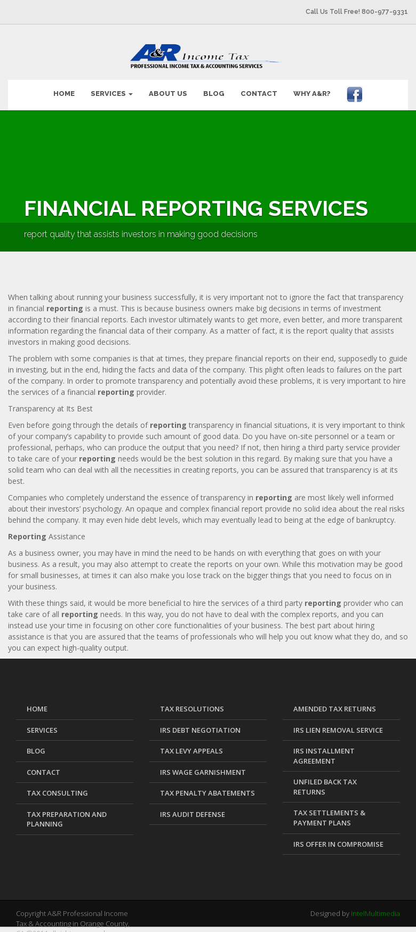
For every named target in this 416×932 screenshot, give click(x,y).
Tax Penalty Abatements (207, 786)
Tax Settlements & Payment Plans (329, 811)
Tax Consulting (57, 786)
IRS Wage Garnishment (203, 766)
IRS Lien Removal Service (338, 723)
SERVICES (112, 87)
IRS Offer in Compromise (338, 837)
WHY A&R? (312, 87)
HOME (64, 87)
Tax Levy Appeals (191, 744)
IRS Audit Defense (192, 808)
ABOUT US (168, 87)
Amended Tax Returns (334, 702)
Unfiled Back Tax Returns (325, 780)
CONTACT (259, 87)
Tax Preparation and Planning (67, 813)
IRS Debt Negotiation (200, 723)
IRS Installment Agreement (324, 749)
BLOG (214, 87)
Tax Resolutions (192, 702)
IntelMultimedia (375, 907)
